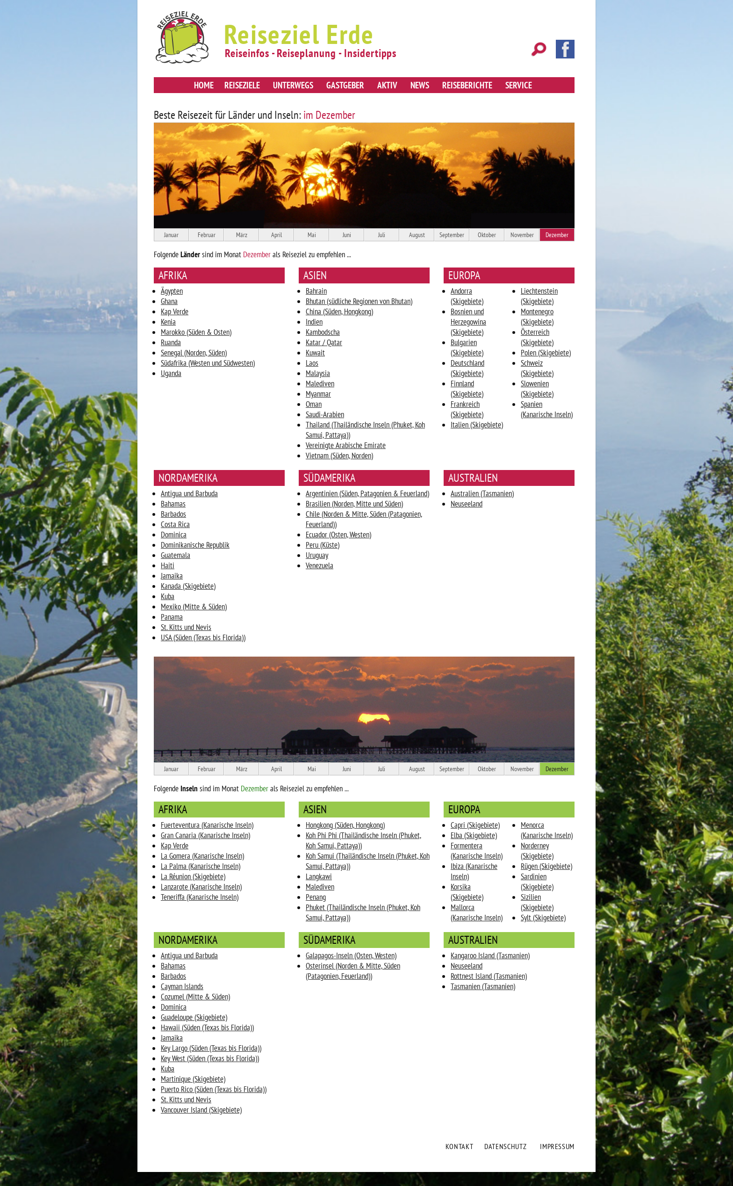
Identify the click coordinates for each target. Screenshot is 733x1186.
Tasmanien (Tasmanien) (483, 986)
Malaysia (318, 373)
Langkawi (319, 876)
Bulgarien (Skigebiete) (467, 347)
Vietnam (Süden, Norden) (339, 455)
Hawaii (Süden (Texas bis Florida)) (207, 1027)
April (276, 235)
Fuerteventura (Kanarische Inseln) (207, 825)
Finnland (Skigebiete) (467, 388)
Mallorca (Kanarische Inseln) (477, 912)
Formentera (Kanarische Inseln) (477, 850)
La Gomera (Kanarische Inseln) (202, 856)
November (522, 235)
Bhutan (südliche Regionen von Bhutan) (359, 301)
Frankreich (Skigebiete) (467, 409)
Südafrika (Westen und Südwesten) (208, 363)
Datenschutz (505, 1146)
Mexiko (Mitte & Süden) (194, 606)
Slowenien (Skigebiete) (537, 388)
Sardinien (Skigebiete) (537, 881)
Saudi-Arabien (325, 414)
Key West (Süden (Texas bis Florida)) (210, 1058)
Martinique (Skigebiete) (193, 1079)
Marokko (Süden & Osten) (196, 332)
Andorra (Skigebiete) (467, 296)
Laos (312, 363)
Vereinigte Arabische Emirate (346, 445)
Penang (316, 897)
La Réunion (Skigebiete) (193, 876)
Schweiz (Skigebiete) (537, 368)
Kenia (168, 322)
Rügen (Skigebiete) (546, 866)
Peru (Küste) (322, 545)
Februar (207, 235)
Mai (312, 235)
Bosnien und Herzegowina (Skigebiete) (468, 321)
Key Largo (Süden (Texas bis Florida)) (211, 1048)
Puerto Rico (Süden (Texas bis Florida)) (213, 1089)
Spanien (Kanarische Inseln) (547, 409)
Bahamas (173, 504)
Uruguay (317, 555)
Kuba (167, 596)
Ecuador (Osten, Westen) (338, 534)
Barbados (173, 514)
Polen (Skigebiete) (546, 352)
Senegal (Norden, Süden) (194, 352)
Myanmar (318, 394)
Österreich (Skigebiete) (537, 337)
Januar (171, 235)
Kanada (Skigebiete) (188, 586)
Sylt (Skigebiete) (543, 917)
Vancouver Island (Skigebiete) (201, 1110)
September (451, 235)
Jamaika (172, 576)
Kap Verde (174, 311)
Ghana (169, 301)
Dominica (174, 534)
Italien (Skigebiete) (477, 424)
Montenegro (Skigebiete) (537, 316)
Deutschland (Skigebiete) (467, 368)
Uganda (171, 373)
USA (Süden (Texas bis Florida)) (203, 637)
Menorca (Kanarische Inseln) (547, 830)
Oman (314, 404)
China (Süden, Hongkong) (339, 311)
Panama (172, 617)
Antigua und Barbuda (189, 493)
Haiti (167, 565)
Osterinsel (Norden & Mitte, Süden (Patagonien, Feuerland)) (353, 971)
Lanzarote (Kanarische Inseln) (201, 887)
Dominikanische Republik (195, 545)
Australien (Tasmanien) (482, 493)
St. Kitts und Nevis (186, 627)
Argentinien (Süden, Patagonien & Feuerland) (367, 493)
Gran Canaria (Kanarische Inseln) (205, 835)
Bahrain (316, 291)
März (241, 235)
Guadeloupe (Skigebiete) (194, 1017)
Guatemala (175, 555)
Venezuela (319, 565)
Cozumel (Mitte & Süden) (195, 996)
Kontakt (459, 1146)
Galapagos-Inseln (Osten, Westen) (351, 955)
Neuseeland (466, 504)
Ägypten (172, 291)
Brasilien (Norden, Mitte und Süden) (354, 504)
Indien (314, 322)
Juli (381, 235)
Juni (347, 235)
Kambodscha (323, 332)
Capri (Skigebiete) (475, 825)
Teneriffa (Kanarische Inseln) (199, 897)
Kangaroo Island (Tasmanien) (490, 955)
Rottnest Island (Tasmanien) (489, 976)
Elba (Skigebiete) (474, 835)
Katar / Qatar (324, 342)
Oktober (487, 235)
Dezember (557, 235)
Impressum (557, 1146)
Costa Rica (175, 524)
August (417, 235)
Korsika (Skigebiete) (467, 892)
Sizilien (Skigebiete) (537, 902)
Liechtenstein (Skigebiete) (539, 296)
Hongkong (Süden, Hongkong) (345, 825)
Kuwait (315, 352)
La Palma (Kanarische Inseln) (200, 866)
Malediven (320, 383)
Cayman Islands (182, 986)
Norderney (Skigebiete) (537, 850)
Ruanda (171, 342)
